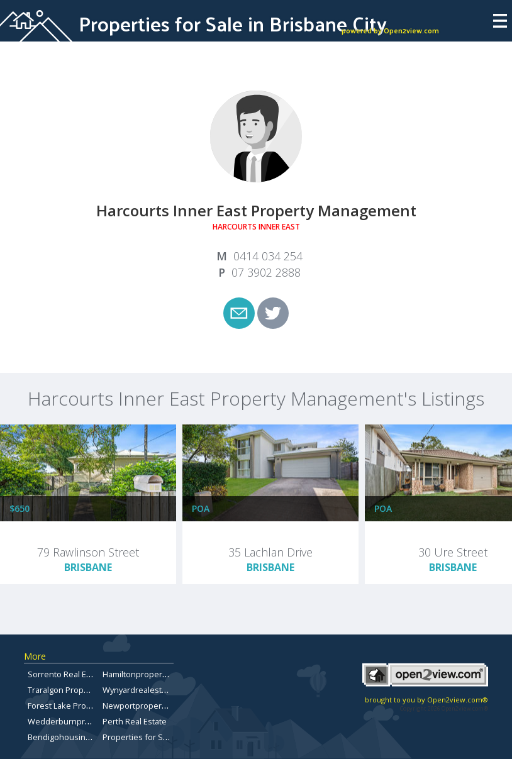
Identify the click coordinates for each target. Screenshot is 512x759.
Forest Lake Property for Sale (82, 705)
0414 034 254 (268, 255)
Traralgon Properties (67, 689)
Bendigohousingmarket (72, 737)
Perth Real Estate (135, 721)
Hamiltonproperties (139, 674)
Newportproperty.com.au (150, 705)
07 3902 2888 (266, 272)
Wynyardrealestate (138, 689)
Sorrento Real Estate (66, 674)
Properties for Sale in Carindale (162, 737)
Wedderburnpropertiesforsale (86, 721)
